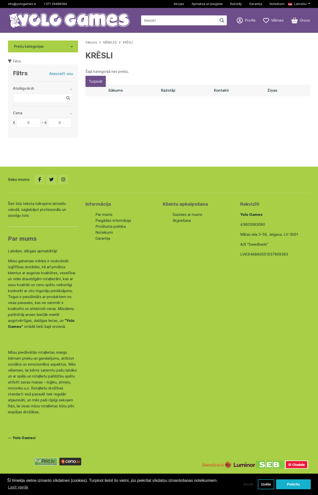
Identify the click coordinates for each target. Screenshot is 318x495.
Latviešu (297, 4)
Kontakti (221, 90)
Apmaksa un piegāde (207, 4)
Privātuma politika (110, 226)
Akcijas (179, 4)
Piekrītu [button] (293, 484)
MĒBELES (110, 42)
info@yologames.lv (22, 4)
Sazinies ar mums (187, 214)
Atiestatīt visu (61, 73)
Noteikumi (277, 4)
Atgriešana (182, 220)
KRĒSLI (128, 42)
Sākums (91, 42)
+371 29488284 (55, 4)
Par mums (104, 214)
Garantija (255, 4)
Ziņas (272, 90)
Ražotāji (236, 4)
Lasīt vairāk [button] (18, 487)
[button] (299, 4)
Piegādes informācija (113, 220)
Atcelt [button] (248, 484)
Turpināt (96, 81)
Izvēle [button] (266, 484)
